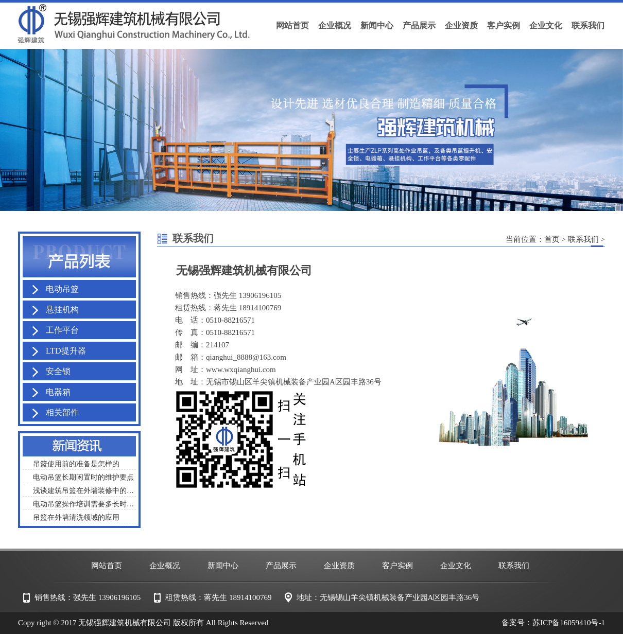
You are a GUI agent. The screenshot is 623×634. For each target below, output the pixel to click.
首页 (552, 239)
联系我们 (583, 239)
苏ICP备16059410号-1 (568, 623)
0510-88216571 (230, 320)
